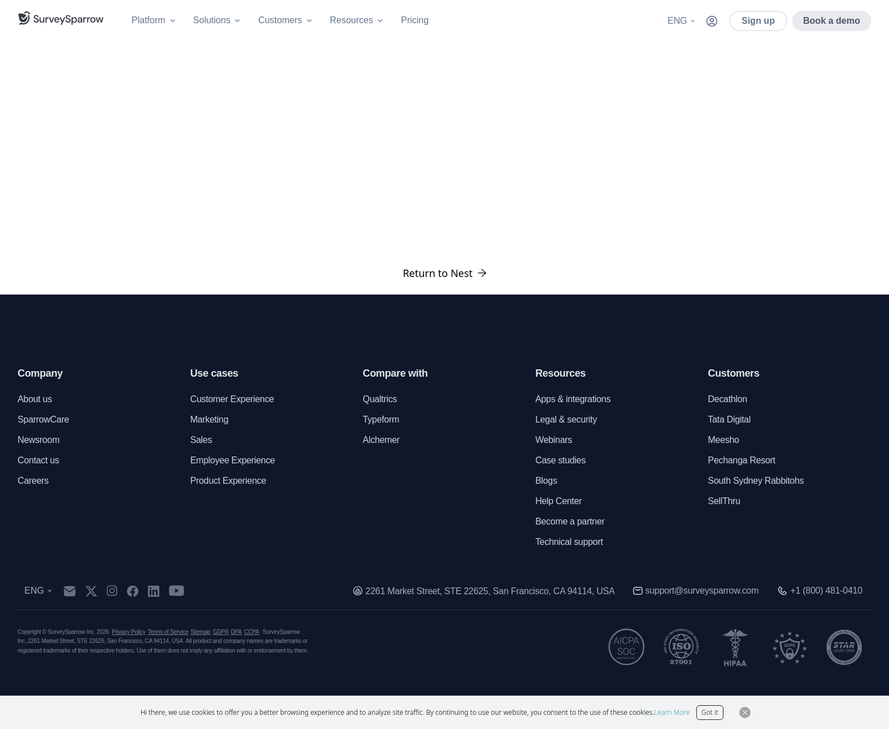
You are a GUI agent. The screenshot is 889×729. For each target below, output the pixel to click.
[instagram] (112, 590)
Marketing (209, 419)
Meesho (723, 440)
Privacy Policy (128, 632)
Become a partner (569, 521)
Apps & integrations (573, 399)
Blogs (546, 480)
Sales (200, 440)
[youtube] (176, 590)
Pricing (415, 20)
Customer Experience (232, 399)
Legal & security (566, 419)
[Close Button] (745, 712)
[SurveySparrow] (61, 18)
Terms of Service (168, 632)
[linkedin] (153, 590)
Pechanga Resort (742, 460)
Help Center (558, 501)
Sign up (758, 20)
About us (35, 399)
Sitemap (200, 632)
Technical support (569, 542)
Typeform (381, 419)
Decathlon (727, 399)
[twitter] (91, 591)
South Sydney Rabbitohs (756, 480)
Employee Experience (232, 460)
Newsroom (39, 440)
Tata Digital (729, 419)
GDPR (220, 632)
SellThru (724, 501)
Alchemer (381, 440)
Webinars (553, 440)
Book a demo (831, 20)
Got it (709, 712)
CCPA (251, 632)
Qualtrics (380, 399)
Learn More (672, 712)
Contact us (38, 460)
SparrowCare (43, 419)
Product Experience (228, 480)
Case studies (560, 460)
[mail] (69, 591)
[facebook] (132, 590)
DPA (236, 632)
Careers (33, 480)
